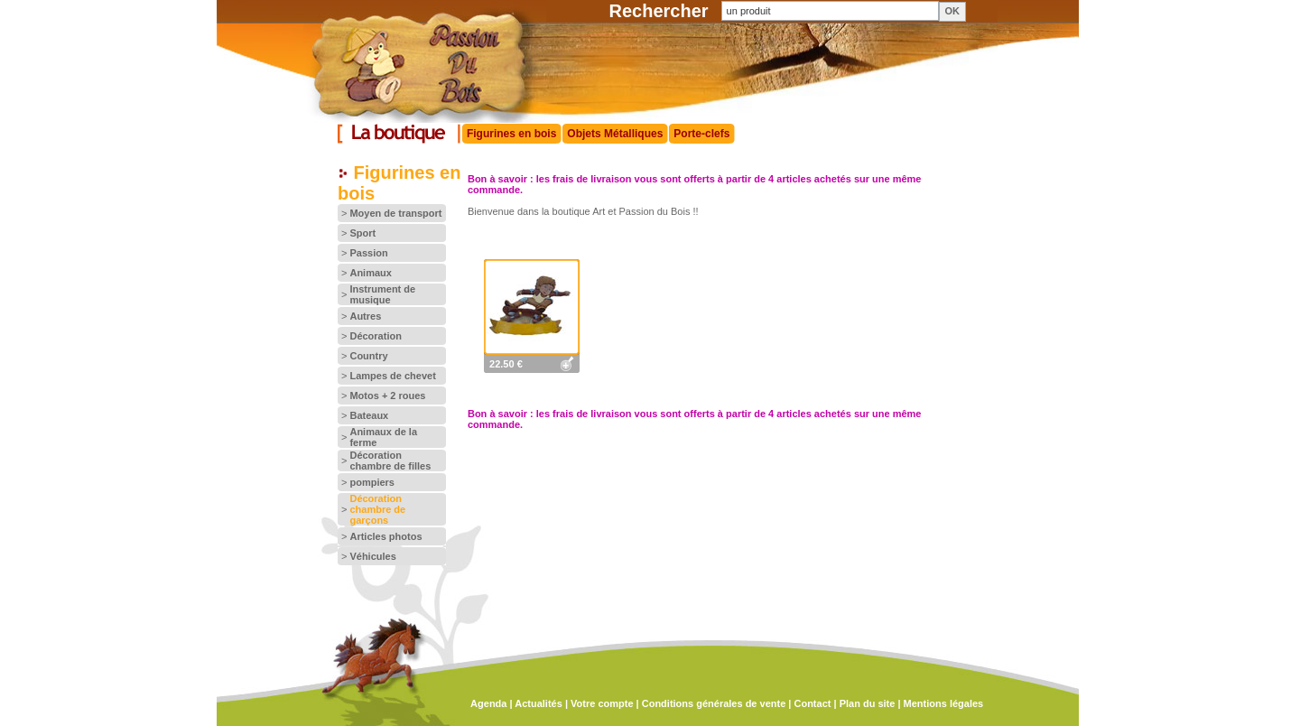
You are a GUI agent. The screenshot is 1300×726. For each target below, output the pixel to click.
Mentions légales (944, 703)
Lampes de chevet (392, 375)
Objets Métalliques (615, 133)
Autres (365, 316)
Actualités (538, 703)
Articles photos (385, 536)
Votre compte (602, 703)
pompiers (372, 482)
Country (368, 355)
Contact (812, 703)
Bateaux (368, 415)
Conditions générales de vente (714, 703)
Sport (362, 233)
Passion (368, 252)
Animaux (370, 272)
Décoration (375, 335)
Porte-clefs (701, 133)
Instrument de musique (382, 294)
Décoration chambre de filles (390, 460)
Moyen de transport (395, 213)
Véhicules (372, 556)
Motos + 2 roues (387, 395)
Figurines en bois (511, 133)
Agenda (488, 703)
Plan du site (868, 703)
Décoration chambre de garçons (377, 509)
